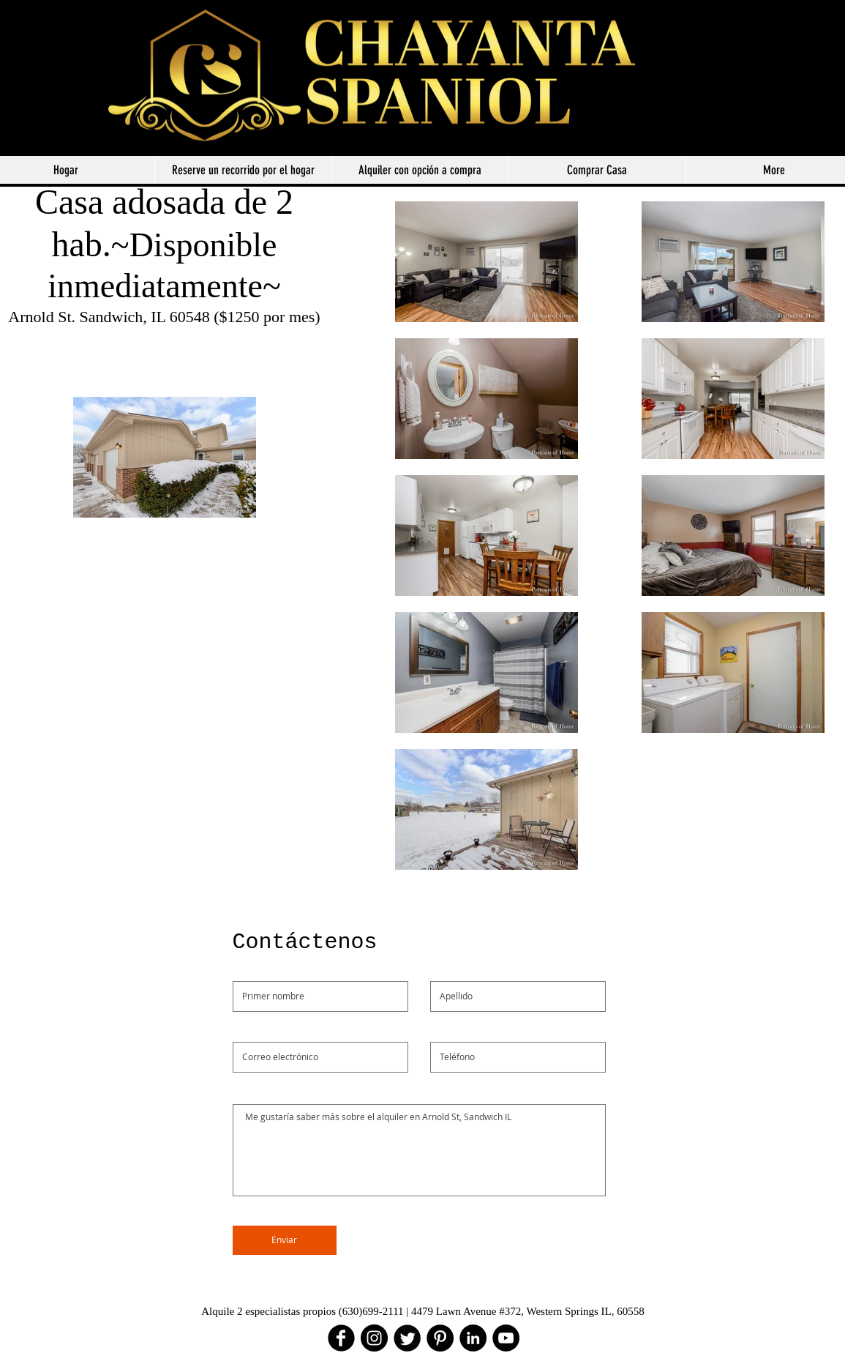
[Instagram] (374, 1338)
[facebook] (341, 1338)
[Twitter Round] (407, 1338)
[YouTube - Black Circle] (505, 1338)
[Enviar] (285, 1240)
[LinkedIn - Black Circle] (473, 1338)
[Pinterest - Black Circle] (440, 1338)
